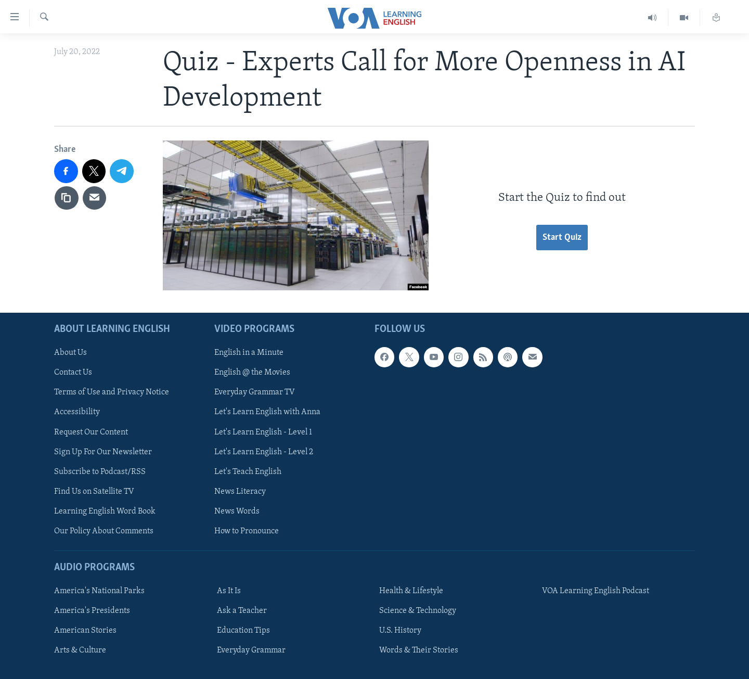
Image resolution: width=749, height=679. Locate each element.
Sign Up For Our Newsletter (103, 451)
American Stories (85, 630)
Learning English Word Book (105, 511)
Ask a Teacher (242, 611)
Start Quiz (562, 237)
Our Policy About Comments (103, 531)
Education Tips (243, 630)
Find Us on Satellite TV (94, 491)
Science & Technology (417, 611)
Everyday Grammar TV (254, 392)
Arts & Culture (80, 650)
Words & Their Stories (418, 650)
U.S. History (400, 630)
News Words (237, 511)
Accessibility (77, 412)
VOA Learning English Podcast (595, 591)
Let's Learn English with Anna (267, 412)
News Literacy (240, 491)
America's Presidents (92, 611)
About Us (70, 353)
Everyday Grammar (251, 650)
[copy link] (67, 198)
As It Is (229, 591)
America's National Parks (99, 591)
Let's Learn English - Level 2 (263, 451)
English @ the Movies (252, 372)
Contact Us (73, 372)
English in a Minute (248, 353)
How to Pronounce (246, 531)
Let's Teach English (247, 471)
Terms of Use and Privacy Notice (111, 392)
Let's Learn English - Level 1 (263, 432)
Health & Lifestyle (411, 591)
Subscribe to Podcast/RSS (100, 471)
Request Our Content (91, 432)
